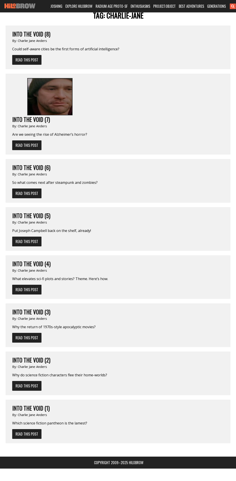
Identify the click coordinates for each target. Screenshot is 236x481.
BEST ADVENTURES (191, 6)
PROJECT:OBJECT (165, 6)
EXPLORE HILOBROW (81, 6)
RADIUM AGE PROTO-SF (112, 6)
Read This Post (27, 60)
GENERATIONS (216, 6)
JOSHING (59, 6)
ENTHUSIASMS (141, 6)
